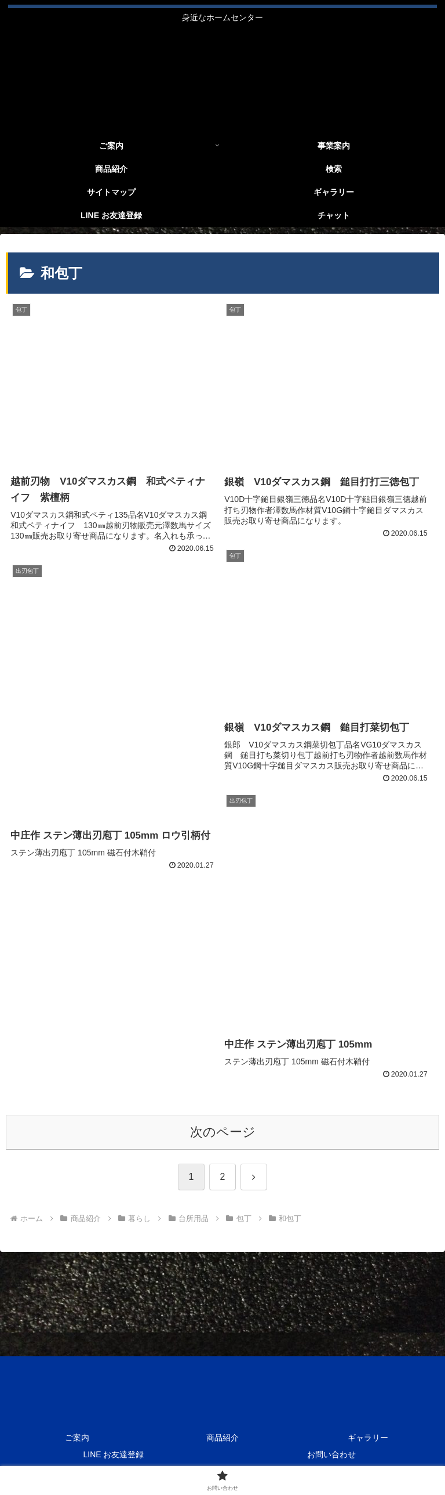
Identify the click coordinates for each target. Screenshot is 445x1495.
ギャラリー (368, 1437)
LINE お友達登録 (113, 1454)
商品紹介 (222, 1437)
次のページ (223, 1132)
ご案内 (77, 1437)
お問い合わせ (331, 1454)
